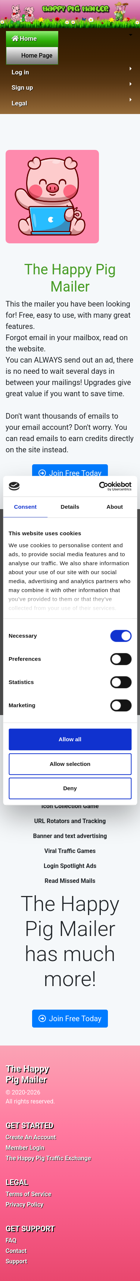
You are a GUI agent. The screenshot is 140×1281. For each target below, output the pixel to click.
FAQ (11, 1240)
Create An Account (31, 1137)
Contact (16, 1250)
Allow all (70, 739)
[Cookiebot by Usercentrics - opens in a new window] (99, 486)
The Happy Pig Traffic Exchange (48, 1158)
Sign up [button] (22, 87)
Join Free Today (69, 473)
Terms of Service (28, 1194)
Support (16, 1261)
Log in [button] (20, 72)
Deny (70, 788)
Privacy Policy (24, 1204)
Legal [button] (19, 103)
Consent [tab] (25, 507)
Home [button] (24, 38)
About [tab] (114, 507)
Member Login (25, 1147)
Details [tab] (70, 507)
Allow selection (70, 764)
